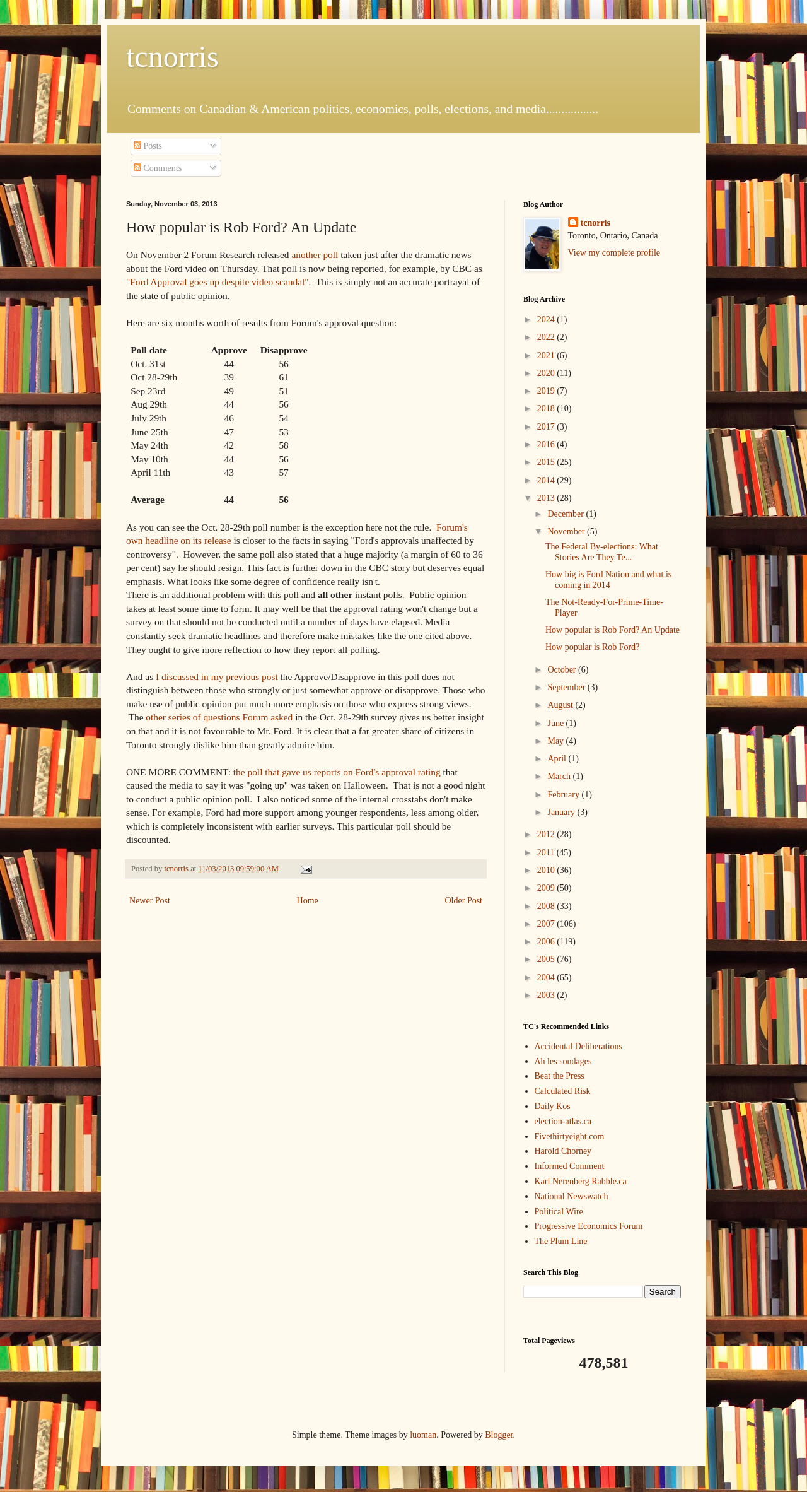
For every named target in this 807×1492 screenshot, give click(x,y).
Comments (158, 168)
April (557, 758)
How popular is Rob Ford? (592, 647)
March (559, 776)
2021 (547, 355)
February (564, 794)
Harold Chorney (563, 1151)
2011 (547, 852)
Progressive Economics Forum (589, 1226)
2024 (547, 319)
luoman (423, 1435)
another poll (314, 254)
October (562, 669)
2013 (547, 498)
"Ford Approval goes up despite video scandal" (217, 281)
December (566, 514)
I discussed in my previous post (217, 676)
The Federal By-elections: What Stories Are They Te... (601, 552)
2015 (547, 462)
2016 (547, 444)
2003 (547, 995)
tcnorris (172, 56)
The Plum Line (561, 1241)
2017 (547, 427)
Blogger (499, 1435)
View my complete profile (614, 252)
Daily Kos (553, 1106)
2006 (547, 941)
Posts (148, 146)
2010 (547, 870)
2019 (547, 391)
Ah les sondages (563, 1061)
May (556, 741)
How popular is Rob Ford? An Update (612, 630)
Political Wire (559, 1211)
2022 (547, 337)
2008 (547, 906)
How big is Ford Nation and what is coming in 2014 (608, 580)
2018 (547, 408)
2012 (547, 834)
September (567, 687)
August (561, 705)
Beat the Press (559, 1076)
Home (307, 900)
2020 (547, 373)
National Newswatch (571, 1196)
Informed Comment (570, 1166)
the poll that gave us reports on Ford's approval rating (337, 772)
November (567, 531)
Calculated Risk (563, 1091)
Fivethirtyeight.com (570, 1136)
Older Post (464, 900)
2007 (547, 924)
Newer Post (149, 900)
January (562, 812)
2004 (547, 977)
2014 (547, 480)
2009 (547, 888)
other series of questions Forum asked (219, 717)
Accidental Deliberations (579, 1046)
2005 (547, 959)
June (556, 723)
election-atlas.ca (563, 1121)
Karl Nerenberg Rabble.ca (581, 1181)
